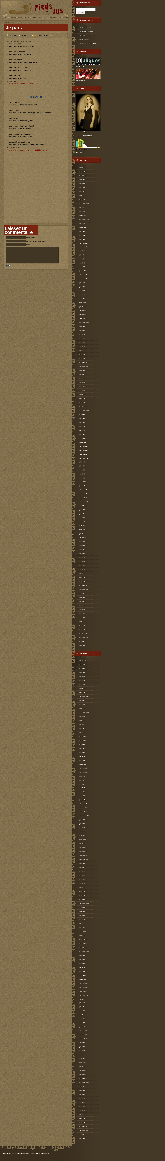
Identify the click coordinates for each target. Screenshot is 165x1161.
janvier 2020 (82, 271)
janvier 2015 (82, 486)
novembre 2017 (83, 358)
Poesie (51, 35)
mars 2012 (82, 613)
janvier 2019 (82, 307)
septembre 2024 (84, 203)
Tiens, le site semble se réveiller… (89, 43)
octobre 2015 (83, 454)
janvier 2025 (82, 195)
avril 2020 (82, 263)
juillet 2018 (82, 326)
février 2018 (82, 346)
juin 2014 (82, 514)
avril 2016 (82, 430)
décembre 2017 (83, 354)
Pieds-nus (13, 35)
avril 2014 (82, 522)
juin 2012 (82, 601)
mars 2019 (82, 299)
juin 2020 (82, 255)
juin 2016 (82, 422)
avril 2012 (82, 609)
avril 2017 (82, 382)
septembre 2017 (84, 366)
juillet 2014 (82, 510)
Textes (41, 18)
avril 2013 (82, 561)
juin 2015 (82, 466)
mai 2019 (82, 291)
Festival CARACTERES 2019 (84, 136)
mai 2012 (82, 605)
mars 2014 (82, 526)
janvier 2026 (82, 167)
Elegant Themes (23, 1153)
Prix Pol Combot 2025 (85, 27)
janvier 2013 (82, 573)
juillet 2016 (82, 418)
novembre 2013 (83, 541)
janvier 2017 (82, 394)
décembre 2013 (83, 538)
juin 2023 (82, 223)
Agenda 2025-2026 (84, 39)
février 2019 (82, 302)
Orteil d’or (53, 18)
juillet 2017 (82, 370)
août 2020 (82, 251)
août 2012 (82, 593)
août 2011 (82, 641)
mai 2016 (82, 426)
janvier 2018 (82, 350)
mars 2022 (82, 235)
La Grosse (82, 35)
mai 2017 (82, 378)
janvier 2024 (82, 215)
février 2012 (82, 617)
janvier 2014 (82, 534)
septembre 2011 (84, 637)
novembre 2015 (83, 450)
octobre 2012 (83, 585)
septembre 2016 (84, 410)
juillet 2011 (82, 645)
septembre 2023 (84, 219)
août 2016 (82, 414)
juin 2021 (82, 239)
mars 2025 (82, 191)
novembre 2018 (83, 315)
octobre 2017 (83, 362)
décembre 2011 (83, 625)
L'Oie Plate (88, 146)
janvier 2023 (82, 227)
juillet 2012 (82, 597)
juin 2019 (82, 287)
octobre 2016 (83, 406)
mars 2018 (82, 342)
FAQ (7, 22)
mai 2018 (82, 334)
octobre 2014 (83, 498)
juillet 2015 (82, 462)
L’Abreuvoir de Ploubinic (86, 31)
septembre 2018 (84, 322)
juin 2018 (82, 330)
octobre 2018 (83, 319)
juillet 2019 (82, 283)
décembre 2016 (83, 398)
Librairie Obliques (88, 62)
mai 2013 (82, 557)
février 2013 (82, 569)
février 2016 (82, 438)
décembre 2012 (83, 577)
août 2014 (82, 506)
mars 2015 (82, 478)
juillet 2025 (82, 179)
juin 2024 (82, 207)
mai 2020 (82, 259)
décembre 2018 (83, 311)
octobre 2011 (83, 633)
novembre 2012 (83, 581)
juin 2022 (82, 231)
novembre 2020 (83, 247)
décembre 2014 (83, 490)
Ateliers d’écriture (13, 18)
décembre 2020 (83, 243)
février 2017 (82, 390)
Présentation (30, 18)
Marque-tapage (88, 75)
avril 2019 (82, 295)
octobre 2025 (83, 175)
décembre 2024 (83, 199)
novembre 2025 (83, 171)
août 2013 (82, 549)
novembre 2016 (83, 402)
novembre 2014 (83, 494)
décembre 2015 (83, 446)
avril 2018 (82, 338)
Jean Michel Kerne (41, 35)
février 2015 (82, 482)
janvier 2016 (82, 442)
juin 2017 (82, 374)
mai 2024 (82, 211)
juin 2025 (82, 183)
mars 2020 (82, 267)
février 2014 (82, 530)
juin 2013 (82, 553)
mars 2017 (82, 386)
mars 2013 (82, 565)
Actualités (64, 18)
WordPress (6, 1153)
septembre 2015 (84, 458)
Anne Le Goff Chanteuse (88, 113)
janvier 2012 (82, 621)
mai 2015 (82, 470)
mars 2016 (82, 434)
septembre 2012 (84, 589)
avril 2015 (82, 474)
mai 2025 (82, 187)
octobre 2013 (83, 545)
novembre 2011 (83, 629)
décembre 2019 (83, 275)
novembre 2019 (83, 279)
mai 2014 (82, 518)
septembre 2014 (84, 502)
